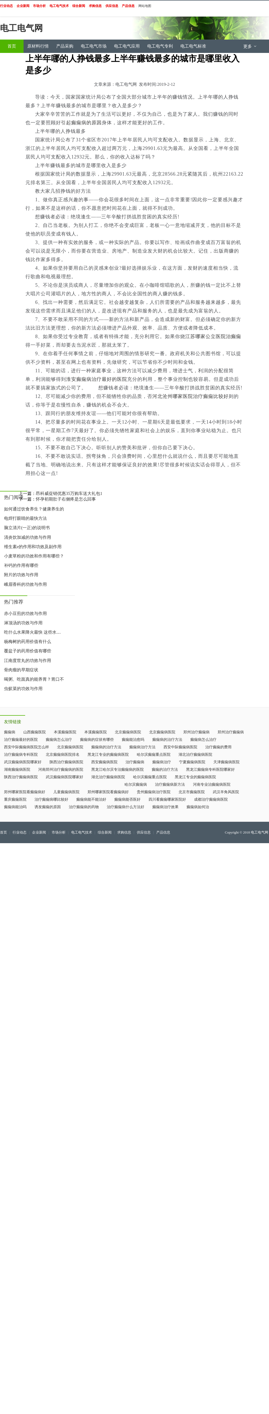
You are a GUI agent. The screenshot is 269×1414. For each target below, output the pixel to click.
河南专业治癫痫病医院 (211, 784)
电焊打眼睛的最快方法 (25, 518)
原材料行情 (38, 46)
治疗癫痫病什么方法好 (125, 807)
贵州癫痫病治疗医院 (154, 792)
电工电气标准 (193, 46)
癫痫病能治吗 (15, 807)
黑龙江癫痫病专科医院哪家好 (210, 770)
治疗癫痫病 (135, 762)
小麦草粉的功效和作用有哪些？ (34, 556)
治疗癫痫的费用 (218, 747)
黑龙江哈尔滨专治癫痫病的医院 (117, 770)
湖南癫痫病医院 (17, 770)
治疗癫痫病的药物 (84, 807)
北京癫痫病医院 (128, 732)
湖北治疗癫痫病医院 (195, 755)
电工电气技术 (81, 832)
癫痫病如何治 (198, 807)
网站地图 (144, 6)
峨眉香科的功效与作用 (25, 584)
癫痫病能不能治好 (91, 799)
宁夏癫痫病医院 (192, 762)
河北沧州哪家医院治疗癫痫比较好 (190, 396)
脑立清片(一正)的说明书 (27, 527)
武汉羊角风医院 (226, 792)
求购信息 (124, 832)
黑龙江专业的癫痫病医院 (108, 755)
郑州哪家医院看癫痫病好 (24, 792)
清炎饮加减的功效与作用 (27, 537)
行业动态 (19, 832)
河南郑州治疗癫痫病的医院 (60, 770)
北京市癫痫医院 (192, 792)
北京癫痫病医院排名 (62, 755)
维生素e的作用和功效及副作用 (33, 546)
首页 (11, 46)
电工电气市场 (94, 46)
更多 (250, 46)
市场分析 (59, 832)
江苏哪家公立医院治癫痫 (213, 336)
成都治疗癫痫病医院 (211, 799)
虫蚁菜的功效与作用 (23, 688)
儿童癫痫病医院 (66, 792)
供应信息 (144, 832)
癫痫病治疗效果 (165, 807)
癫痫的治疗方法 (165, 770)
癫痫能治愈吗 (133, 740)
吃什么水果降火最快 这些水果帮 (34, 632)
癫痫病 (9, 732)
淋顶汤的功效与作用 (23, 623)
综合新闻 (105, 832)
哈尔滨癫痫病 (135, 784)
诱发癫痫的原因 (48, 807)
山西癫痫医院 (34, 732)
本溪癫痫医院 (65, 732)
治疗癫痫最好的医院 (21, 740)
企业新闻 (39, 832)
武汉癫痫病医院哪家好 (22, 762)
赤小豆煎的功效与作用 (25, 613)
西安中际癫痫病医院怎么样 (26, 747)
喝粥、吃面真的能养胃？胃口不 (34, 679)
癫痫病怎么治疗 (59, 740)
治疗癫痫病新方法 (170, 784)
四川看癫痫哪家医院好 (167, 799)
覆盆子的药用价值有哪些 (27, 651)
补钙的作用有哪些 (21, 565)
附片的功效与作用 (21, 574)
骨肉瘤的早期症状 (21, 670)
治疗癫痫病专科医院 (21, 755)
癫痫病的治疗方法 (167, 740)
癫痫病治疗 (161, 762)
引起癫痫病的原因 (81, 122)
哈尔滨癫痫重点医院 (154, 755)
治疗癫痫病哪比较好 (51, 799)
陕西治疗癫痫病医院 (66, 762)
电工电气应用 (127, 46)
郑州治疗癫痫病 (196, 732)
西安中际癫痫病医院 (180, 747)
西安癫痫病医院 (104, 762)
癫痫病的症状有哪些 (97, 740)
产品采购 (64, 46)
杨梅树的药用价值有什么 (27, 641)
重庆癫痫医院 (15, 799)
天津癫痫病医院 (226, 762)
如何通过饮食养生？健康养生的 (34, 509)
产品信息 (163, 832)
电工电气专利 (160, 46)
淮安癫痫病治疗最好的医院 (96, 379)
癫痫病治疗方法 (142, 747)
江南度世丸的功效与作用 (27, 660)
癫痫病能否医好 (127, 799)
